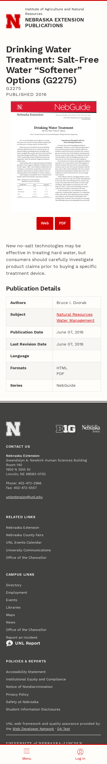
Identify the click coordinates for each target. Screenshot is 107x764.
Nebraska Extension (22, 528)
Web (45, 223)
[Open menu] (27, 754)
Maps (10, 615)
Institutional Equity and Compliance (36, 679)
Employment (16, 593)
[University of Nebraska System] (91, 429)
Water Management (75, 320)
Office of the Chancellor (26, 558)
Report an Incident (23, 641)
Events (11, 600)
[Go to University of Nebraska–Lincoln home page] (13, 21)
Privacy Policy (17, 694)
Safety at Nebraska (22, 702)
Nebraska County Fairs (24, 535)
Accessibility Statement (26, 672)
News (10, 622)
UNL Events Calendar (24, 542)
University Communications (28, 550)
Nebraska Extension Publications (54, 22)
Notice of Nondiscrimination (29, 687)
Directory (13, 585)
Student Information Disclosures (33, 709)
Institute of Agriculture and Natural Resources (54, 11)
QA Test (63, 729)
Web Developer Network (33, 729)
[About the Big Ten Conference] (65, 429)
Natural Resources (74, 314)
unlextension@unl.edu (24, 497)
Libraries (13, 607)
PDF (62, 223)
